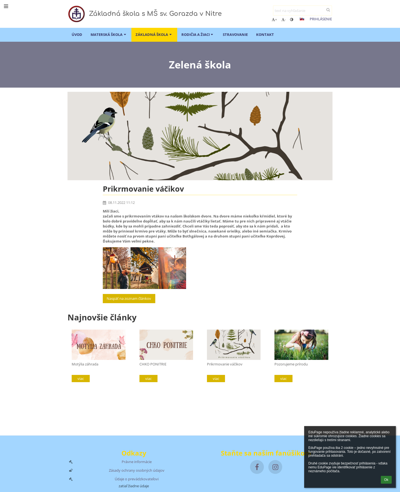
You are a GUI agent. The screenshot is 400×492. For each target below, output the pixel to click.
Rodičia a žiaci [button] (197, 34)
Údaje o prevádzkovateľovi (137, 478)
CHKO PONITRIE (152, 364)
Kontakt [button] (265, 34)
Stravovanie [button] (235, 34)
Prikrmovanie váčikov (224, 364)
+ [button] (274, 19)
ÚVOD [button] (77, 34)
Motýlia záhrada (85, 364)
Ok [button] (386, 480)
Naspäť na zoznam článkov (129, 298)
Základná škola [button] (154, 34)
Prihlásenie (321, 18)
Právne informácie (137, 461)
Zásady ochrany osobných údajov (136, 470)
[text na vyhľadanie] (302, 11)
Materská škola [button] (109, 34)
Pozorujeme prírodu (291, 364)
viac (81, 378)
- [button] (283, 19)
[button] (302, 19)
